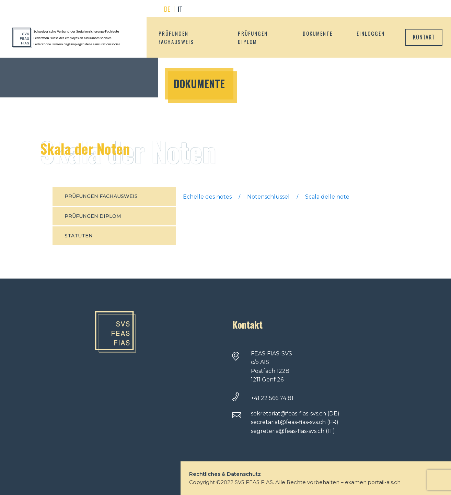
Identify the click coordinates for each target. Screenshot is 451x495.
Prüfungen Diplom (253, 37)
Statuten (79, 236)
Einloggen (371, 33)
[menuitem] (167, 9)
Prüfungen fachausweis (176, 37)
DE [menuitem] (167, 8)
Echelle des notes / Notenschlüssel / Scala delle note (266, 196)
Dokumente (318, 33)
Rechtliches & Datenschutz (225, 474)
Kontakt (424, 37)
